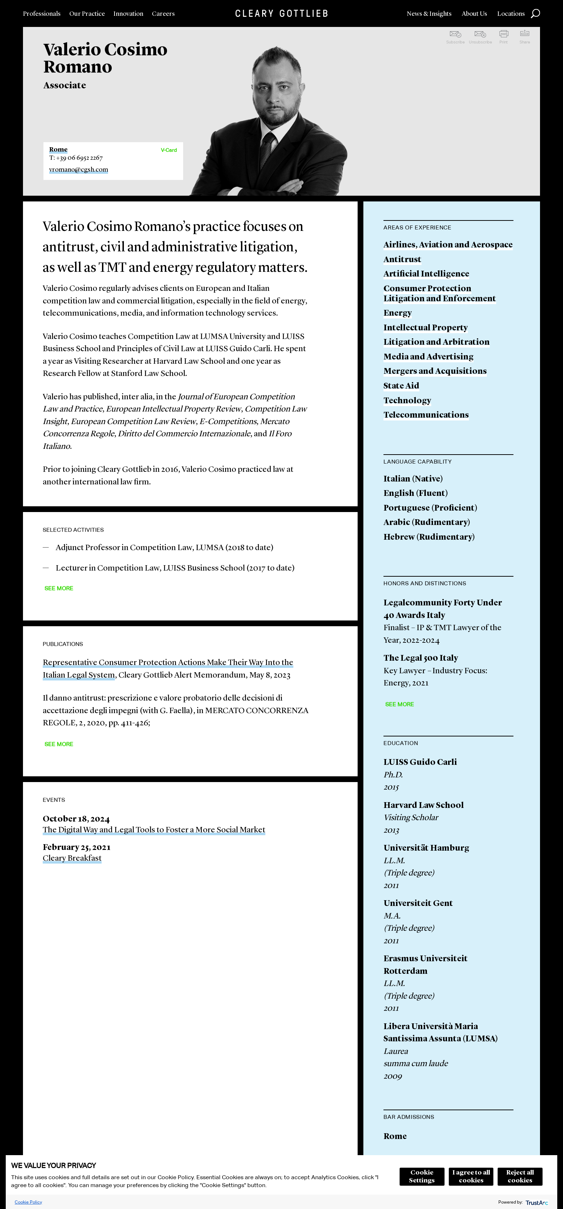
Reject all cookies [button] (520, 1177)
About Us (474, 14)
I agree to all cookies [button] (471, 1177)
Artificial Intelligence (426, 274)
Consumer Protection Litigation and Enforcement (439, 294)
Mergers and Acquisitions (435, 372)
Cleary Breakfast (72, 859)
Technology (407, 401)
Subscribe (455, 42)
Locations (511, 14)
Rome (58, 150)
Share (525, 42)
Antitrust (402, 260)
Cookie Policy (28, 1202)
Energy (397, 314)
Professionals (42, 14)
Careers (163, 14)
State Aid (401, 386)
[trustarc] (536, 1202)
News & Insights (429, 14)
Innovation (128, 14)
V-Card (169, 150)
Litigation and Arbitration (436, 343)
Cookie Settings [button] (422, 1177)
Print (503, 42)
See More (59, 588)
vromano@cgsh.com (78, 170)
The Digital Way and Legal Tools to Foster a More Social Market (154, 830)
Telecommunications (426, 415)
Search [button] (535, 13)
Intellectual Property (425, 328)
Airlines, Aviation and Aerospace (448, 245)
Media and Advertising (428, 357)
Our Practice (87, 14)
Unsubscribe (480, 42)
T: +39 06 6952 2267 (76, 158)
